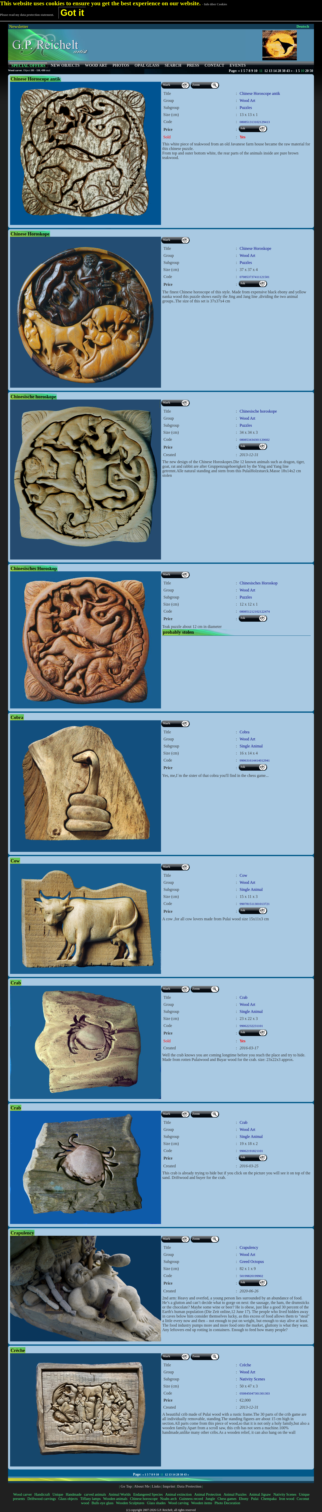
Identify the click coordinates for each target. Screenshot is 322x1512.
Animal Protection (207, 1494)
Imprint (169, 1486)
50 (311, 71)
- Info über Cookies (214, 4)
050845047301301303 (255, 1393)
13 (270, 71)
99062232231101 (251, 1026)
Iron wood (286, 1499)
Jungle (210, 1499)
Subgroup (171, 107)
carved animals (95, 1494)
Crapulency (249, 1247)
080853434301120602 (255, 440)
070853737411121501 (255, 277)
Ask (242, 128)
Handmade (74, 1494)
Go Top (126, 1486)
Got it (72, 13)
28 (279, 71)
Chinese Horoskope (255, 248)
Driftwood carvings (41, 1499)
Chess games (227, 1499)
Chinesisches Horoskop (259, 583)
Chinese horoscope (144, 1499)
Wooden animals (115, 1499)
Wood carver (22, 1494)
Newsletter (18, 26)
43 (288, 71)
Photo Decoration (227, 1503)
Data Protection (189, 1486)
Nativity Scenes (252, 1379)
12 (266, 71)
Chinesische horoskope (258, 411)
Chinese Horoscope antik (260, 93)
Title (167, 93)
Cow (243, 875)
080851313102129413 (255, 122)
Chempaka (268, 1499)
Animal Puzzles (235, 1494)
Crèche (245, 1365)
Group (169, 100)
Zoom (196, 85)
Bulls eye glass (102, 1503)
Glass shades (156, 1503)
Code (168, 122)
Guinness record (191, 1499)
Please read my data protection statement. (27, 15)
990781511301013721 (255, 904)
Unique (58, 1494)
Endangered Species (148, 1494)
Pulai (255, 1499)
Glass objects (68, 1499)
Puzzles (246, 107)
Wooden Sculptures (130, 1503)
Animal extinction (178, 1494)
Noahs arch (168, 1499)
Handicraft (42, 1494)
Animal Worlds (119, 1494)
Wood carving (178, 1503)
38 (284, 71)
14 (275, 71)
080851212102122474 (255, 611)
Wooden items (201, 1503)
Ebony (244, 1499)
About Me (142, 1486)
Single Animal (251, 746)
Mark (166, 85)
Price (168, 129)
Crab (244, 997)
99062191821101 (251, 1151)
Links (156, 1486)
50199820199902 (251, 1276)
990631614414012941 (255, 760)
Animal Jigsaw (260, 1494)
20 (307, 71)
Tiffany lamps (90, 1499)
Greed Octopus (252, 1261)
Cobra (245, 732)
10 (255, 71)
